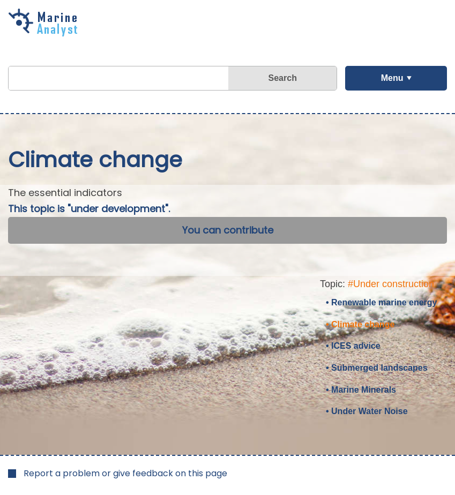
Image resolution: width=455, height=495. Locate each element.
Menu (392, 77)
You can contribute (227, 230)
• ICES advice (353, 345)
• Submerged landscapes (377, 367)
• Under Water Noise (367, 411)
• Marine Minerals (361, 389)
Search (282, 77)
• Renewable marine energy (381, 302)
